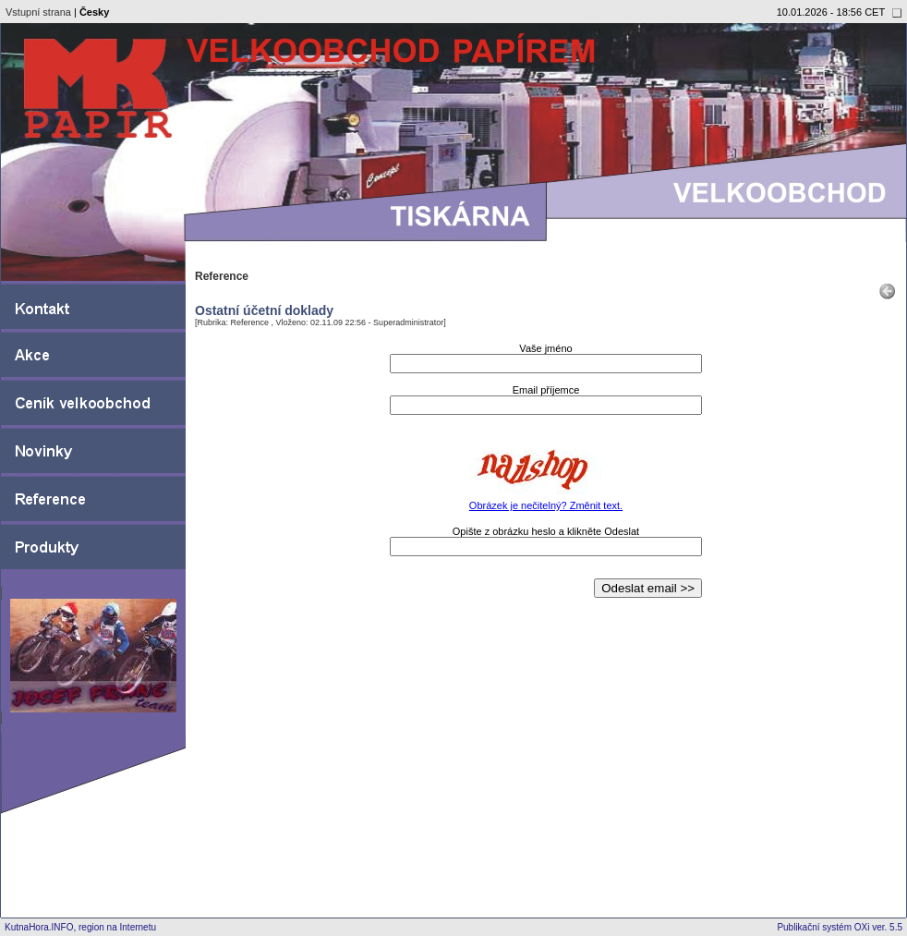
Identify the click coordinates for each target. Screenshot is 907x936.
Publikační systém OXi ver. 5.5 (839, 927)
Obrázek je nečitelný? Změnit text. (546, 505)
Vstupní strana (38, 12)
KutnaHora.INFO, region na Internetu (80, 927)
